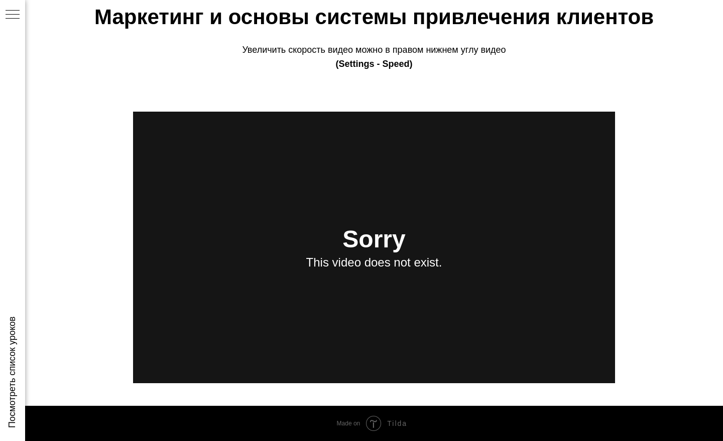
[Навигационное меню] (13, 15)
